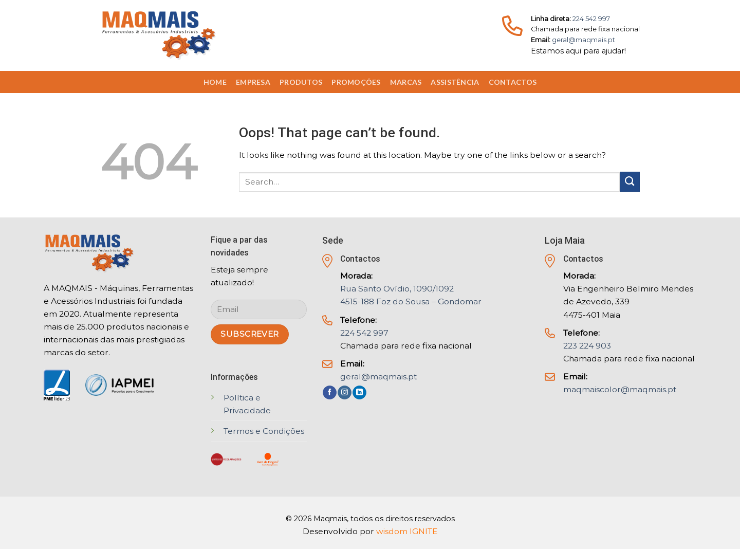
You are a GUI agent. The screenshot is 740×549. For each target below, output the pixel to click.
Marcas (406, 82)
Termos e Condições (264, 431)
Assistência (455, 82)
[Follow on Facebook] (330, 392)
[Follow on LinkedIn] (359, 392)
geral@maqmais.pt (583, 40)
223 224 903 (587, 346)
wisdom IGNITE (407, 531)
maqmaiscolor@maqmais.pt (619, 389)
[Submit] (630, 182)
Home (215, 82)
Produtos (301, 82)
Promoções (356, 82)
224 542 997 (591, 19)
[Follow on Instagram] (344, 392)
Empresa (253, 82)
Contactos (513, 82)
